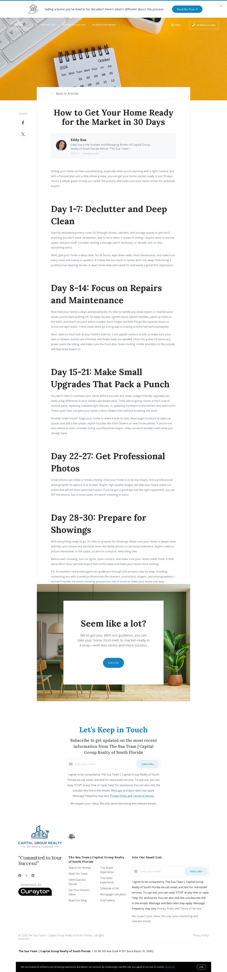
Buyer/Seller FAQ (74, 25)
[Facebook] (19, 876)
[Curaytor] (35, 895)
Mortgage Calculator (113, 894)
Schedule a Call (109, 888)
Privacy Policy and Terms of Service (132, 796)
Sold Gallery (107, 900)
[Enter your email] (105, 764)
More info (170, 966)
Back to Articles (67, 94)
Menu (176, 25)
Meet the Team (78, 874)
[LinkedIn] (33, 876)
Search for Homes (104, 25)
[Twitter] (26, 876)
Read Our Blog (77, 900)
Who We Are (48, 25)
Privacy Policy (201, 935)
